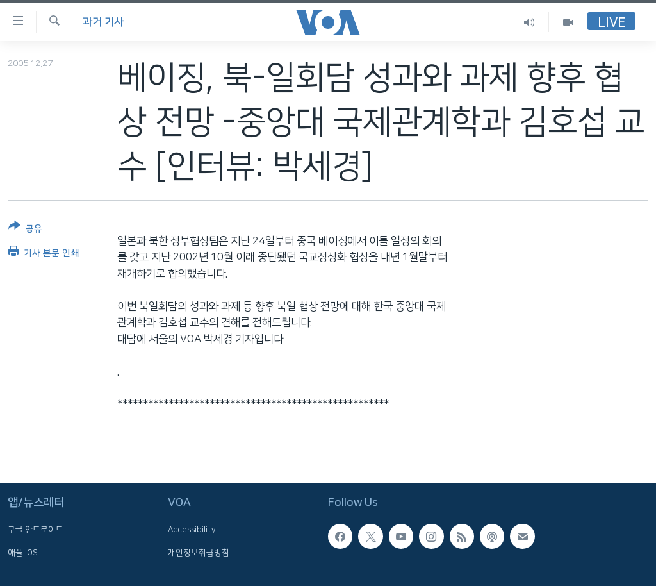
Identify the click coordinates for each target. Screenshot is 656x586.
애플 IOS (23, 552)
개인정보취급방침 (198, 552)
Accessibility (192, 529)
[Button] (25, 230)
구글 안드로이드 (35, 529)
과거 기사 (103, 22)
